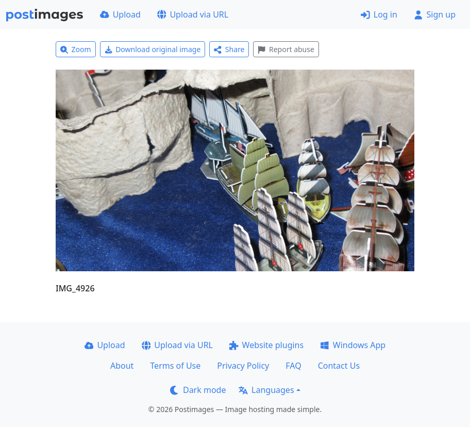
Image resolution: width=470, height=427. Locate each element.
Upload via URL (192, 14)
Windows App (352, 345)
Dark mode (198, 390)
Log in (379, 14)
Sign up (435, 14)
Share (229, 49)
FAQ (293, 365)
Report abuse (286, 49)
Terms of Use (175, 365)
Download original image (153, 49)
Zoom (75, 49)
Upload (120, 14)
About (121, 365)
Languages (266, 390)
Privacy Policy (243, 365)
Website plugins (266, 345)
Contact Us (339, 365)
